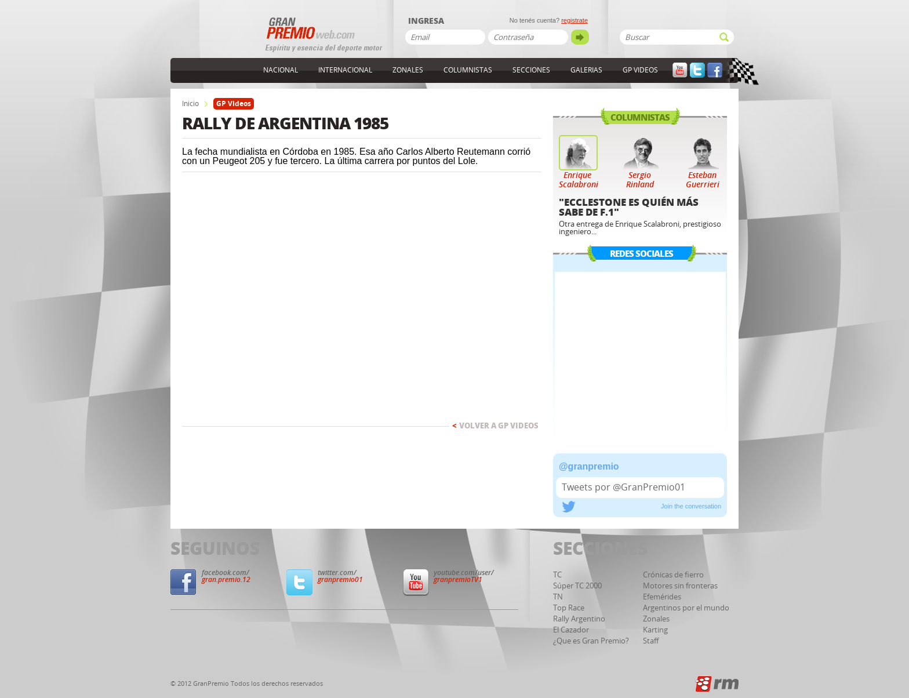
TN (558, 596)
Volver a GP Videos (495, 425)
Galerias (586, 70)
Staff (651, 641)
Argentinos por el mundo (686, 608)
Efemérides (662, 596)
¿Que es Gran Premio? (591, 641)
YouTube (680, 71)
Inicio (190, 104)
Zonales (407, 70)
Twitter (697, 71)
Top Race (568, 608)
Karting (655, 630)
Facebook (715, 71)
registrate (574, 20)
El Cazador (571, 630)
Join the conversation (691, 506)
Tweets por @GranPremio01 (623, 487)
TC (557, 574)
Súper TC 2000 (577, 585)
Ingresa (426, 21)
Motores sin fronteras (680, 585)
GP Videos (640, 70)
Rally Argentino (579, 619)
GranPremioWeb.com (216, 38)
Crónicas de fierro (673, 574)
